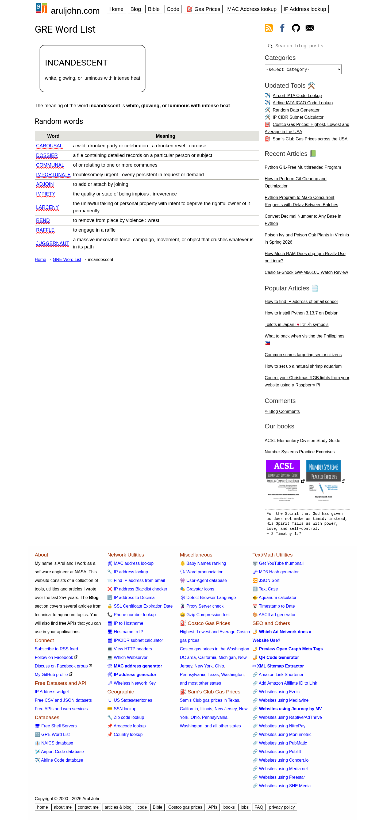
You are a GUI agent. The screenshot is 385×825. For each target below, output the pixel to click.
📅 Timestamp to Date (273, 608)
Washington (232, 676)
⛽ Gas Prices (203, 9)
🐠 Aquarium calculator (274, 599)
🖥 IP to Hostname (125, 625)
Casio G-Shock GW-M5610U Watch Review (306, 274)
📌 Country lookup (125, 736)
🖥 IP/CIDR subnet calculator (135, 642)
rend (43, 220)
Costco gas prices (185, 809)
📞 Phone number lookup (131, 617)
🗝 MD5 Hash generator (275, 574)
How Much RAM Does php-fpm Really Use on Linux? (305, 259)
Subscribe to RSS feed (56, 651)
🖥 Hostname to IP (125, 634)
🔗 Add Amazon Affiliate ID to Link (284, 685)
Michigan (227, 659)
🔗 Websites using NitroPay (278, 728)
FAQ (259, 809)
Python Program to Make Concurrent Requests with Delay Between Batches (301, 203)
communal (50, 165)
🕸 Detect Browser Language (208, 599)
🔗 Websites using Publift (276, 753)
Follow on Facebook (54, 659)
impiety (45, 194)
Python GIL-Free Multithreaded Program (303, 169)
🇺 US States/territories (129, 702)
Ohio (219, 668)
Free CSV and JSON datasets (63, 702)
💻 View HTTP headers (129, 651)
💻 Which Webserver (127, 659)
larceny (47, 207)
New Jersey (226, 711)
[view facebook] (282, 29)
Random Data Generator (296, 112)
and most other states (200, 685)
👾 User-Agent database (203, 582)
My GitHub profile (51, 676)
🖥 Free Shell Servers (56, 728)
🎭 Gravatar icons (197, 591)
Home (116, 9)
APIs (212, 809)
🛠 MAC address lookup (130, 565)
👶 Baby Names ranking (203, 565)
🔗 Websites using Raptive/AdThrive (287, 719)
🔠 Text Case (265, 591)
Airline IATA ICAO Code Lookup (303, 105)
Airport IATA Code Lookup (297, 97)
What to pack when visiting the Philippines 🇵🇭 (304, 342)
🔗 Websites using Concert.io (280, 762)
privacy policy (282, 809)
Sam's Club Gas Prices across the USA (310, 141)
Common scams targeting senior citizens (303, 357)
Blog (135, 9)
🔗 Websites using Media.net (280, 771)
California (207, 659)
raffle (45, 230)
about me (63, 809)
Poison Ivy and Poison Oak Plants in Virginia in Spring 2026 (307, 241)
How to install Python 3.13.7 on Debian (301, 315)
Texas (213, 676)
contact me (88, 809)
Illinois (206, 711)
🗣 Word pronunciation (202, 574)
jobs (245, 809)
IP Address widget (52, 694)
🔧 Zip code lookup (125, 719)
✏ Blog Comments (282, 413)
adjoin (45, 184)
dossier (47, 155)
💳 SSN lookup (121, 711)
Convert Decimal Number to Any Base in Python (303, 222)
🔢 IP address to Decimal (131, 599)
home (42, 809)
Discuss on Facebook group (61, 668)
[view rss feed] (269, 29)
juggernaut (52, 243)
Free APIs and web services (61, 711)
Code (173, 9)
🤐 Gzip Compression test (205, 617)
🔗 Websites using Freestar (278, 779)
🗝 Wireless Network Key (131, 685)
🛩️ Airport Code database (59, 753)
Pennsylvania (192, 676)
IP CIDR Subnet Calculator (298, 119)
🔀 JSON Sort (265, 582)
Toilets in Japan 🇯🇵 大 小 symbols (297, 326)
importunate (53, 174)
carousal (49, 145)
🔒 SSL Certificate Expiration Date (139, 608)
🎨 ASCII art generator (273, 617)
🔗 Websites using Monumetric (281, 736)
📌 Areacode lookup (126, 728)
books (229, 809)
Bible (154, 9)
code (142, 809)
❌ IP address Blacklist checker (137, 591)
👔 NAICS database (54, 745)
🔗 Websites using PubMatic (279, 745)
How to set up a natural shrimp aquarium (303, 368)
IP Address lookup (305, 9)
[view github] (296, 29)
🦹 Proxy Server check (202, 608)
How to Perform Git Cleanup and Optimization (295, 184)
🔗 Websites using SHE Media (281, 788)
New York (204, 668)
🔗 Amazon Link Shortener (277, 676)
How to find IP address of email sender (301, 303)
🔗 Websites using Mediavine (280, 702)
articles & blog (118, 809)
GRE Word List (67, 259)
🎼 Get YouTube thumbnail (277, 565)
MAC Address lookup (252, 9)
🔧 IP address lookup (127, 574)
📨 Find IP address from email (136, 582)
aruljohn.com (75, 11)
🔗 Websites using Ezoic (275, 694)
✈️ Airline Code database (59, 762)
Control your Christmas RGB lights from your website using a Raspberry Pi (307, 383)
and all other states (223, 728)
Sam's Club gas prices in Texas (209, 702)
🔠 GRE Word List (52, 736)
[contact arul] (310, 29)
